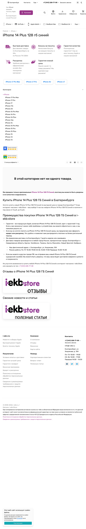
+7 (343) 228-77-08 (50, 2)
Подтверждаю (18, 523)
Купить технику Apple (11, 346)
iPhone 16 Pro (10, 114)
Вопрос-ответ (35, 361)
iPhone (7, 24)
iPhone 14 (9, 137)
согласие (19, 518)
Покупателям (8, 354)
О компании (35, 340)
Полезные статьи (37, 364)
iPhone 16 (9, 123)
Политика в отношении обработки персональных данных (13, 376)
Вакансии (34, 346)
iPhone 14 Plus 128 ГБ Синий (42, 192)
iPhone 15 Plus (10, 131)
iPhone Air (47, 82)
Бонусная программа (11, 367)
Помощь (33, 354)
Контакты (27, 2)
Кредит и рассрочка (11, 370)
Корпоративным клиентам (40, 357)
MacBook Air (64, 24)
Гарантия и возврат (10, 364)
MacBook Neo (49, 24)
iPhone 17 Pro (31, 82)
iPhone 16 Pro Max (12, 112)
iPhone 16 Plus (10, 117)
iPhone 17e (9, 106)
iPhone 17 (61, 82)
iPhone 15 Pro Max (12, 126)
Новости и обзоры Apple (12, 340)
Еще (35, 2)
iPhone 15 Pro (10, 128)
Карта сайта (35, 349)
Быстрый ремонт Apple (12, 343)
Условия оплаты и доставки (13, 357)
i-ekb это (6, 336)
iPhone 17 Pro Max (13, 82)
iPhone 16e (9, 120)
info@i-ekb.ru (70, 346)
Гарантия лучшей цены (12, 361)
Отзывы (33, 343)
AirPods (19, 24)
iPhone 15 (9, 134)
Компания (34, 336)
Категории (7, 90)
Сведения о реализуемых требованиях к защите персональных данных (13, 384)
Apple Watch (33, 24)
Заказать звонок (65, 2)
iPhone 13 (9, 140)
